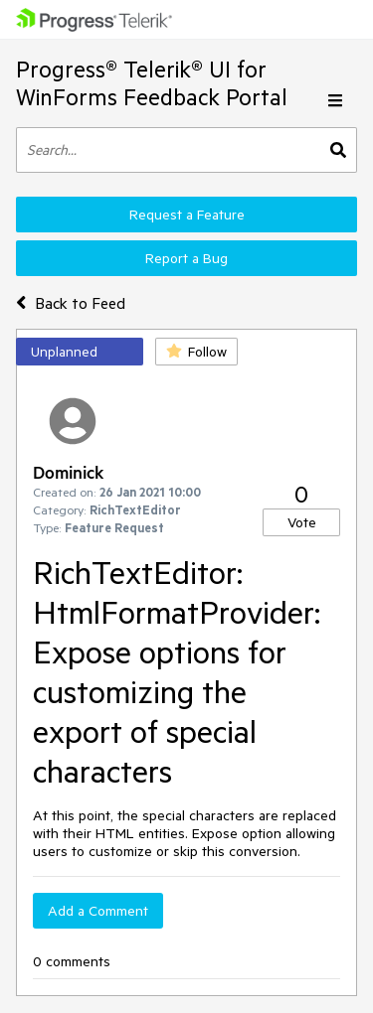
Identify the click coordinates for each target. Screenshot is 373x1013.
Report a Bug (186, 258)
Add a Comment (98, 911)
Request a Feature (187, 214)
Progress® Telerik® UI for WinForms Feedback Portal (151, 83)
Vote (301, 522)
